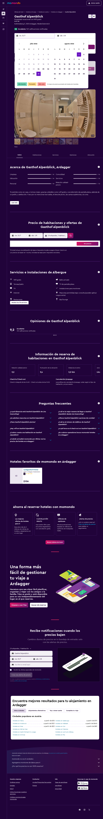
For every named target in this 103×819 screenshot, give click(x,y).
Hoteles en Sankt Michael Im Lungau (24, 732)
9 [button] (33, 59)
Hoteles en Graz (18, 726)
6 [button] (19, 59)
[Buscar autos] (3, 18)
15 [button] (29, 64)
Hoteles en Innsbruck (19, 723)
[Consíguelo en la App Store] (82, 788)
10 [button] (38, 59)
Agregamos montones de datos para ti (56, 762)
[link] (55, 542)
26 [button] (48, 69)
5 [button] (48, 54)
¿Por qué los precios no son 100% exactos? (56, 766)
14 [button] (24, 64)
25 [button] (43, 69)
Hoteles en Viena (18, 720)
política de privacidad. (20, 680)
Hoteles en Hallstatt (61, 723)
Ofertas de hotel (18, 12)
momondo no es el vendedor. (56, 759)
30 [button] (34, 74)
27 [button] (19, 74)
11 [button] (43, 59)
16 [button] (34, 64)
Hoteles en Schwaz (19, 735)
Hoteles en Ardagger (57, 12)
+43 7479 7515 (19, 26)
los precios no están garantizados (58, 753)
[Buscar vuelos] (3, 9)
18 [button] (43, 64)
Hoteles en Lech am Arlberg (64, 732)
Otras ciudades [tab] (19, 710)
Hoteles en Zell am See (20, 729)
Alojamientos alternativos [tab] (37, 710)
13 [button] (19, 64)
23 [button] (34, 69)
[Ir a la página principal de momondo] (13, 3)
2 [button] (33, 54)
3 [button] (38, 54)
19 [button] (48, 64)
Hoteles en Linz (60, 726)
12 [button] (48, 59)
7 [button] (74, 59)
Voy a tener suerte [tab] (56, 710)
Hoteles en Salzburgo (62, 720)
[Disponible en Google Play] (82, 783)
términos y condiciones (42, 679)
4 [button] (43, 54)
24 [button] (38, 69)
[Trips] (3, 23)
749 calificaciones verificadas (36, 29)
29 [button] (29, 74)
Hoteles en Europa (31, 12)
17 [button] (38, 64)
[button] (3, 3)
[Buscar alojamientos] (3, 13)
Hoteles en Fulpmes (61, 729)
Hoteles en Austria (44, 12)
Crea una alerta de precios (86, 524)
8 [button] (28, 59)
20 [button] (19, 69)
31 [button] (38, 74)
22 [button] (29, 69)
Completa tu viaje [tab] (72, 710)
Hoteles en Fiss (60, 735)
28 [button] (24, 74)
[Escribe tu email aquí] (33, 664)
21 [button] (24, 69)
